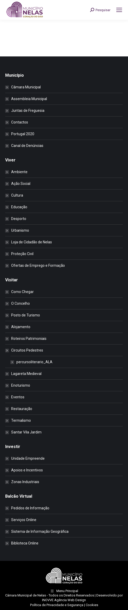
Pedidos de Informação (30, 508)
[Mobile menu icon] (119, 10)
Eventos (17, 397)
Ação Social (20, 183)
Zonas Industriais (25, 482)
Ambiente (19, 172)
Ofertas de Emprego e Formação (38, 265)
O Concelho (20, 303)
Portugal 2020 (22, 134)
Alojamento (20, 327)
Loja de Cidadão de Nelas (31, 242)
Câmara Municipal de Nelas (25, 595)
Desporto (18, 219)
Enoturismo (20, 385)
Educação (19, 207)
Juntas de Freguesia (27, 110)
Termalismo (21, 420)
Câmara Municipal (26, 87)
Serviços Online (23, 520)
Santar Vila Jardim (26, 432)
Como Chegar (22, 292)
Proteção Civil (22, 254)
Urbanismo (20, 230)
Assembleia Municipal (29, 99)
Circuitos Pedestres (24, 350)
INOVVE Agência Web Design (64, 600)
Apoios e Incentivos (27, 470)
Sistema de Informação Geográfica (40, 531)
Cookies (92, 605)
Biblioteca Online (24, 543)
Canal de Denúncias (27, 146)
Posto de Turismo (25, 315)
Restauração (21, 409)
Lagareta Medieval (26, 374)
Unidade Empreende (28, 458)
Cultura (17, 195)
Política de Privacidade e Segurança (56, 605)
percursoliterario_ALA (34, 362)
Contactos (19, 122)
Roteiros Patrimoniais (28, 338)
